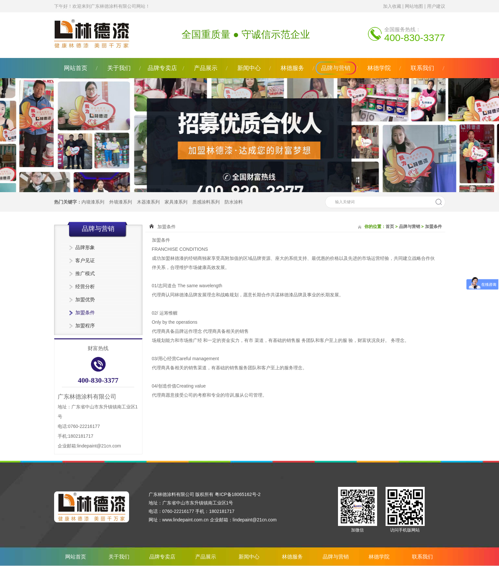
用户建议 (436, 6)
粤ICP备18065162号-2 (237, 494)
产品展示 (205, 68)
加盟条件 (85, 312)
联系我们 (422, 68)
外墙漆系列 (120, 202)
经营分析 (85, 286)
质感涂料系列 (206, 202)
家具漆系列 (176, 202)
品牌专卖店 (162, 68)
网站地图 (414, 6)
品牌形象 (85, 247)
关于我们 (119, 68)
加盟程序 (85, 325)
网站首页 (75, 68)
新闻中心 (249, 68)
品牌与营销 (335, 68)
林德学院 (379, 68)
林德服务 (292, 68)
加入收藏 (392, 6)
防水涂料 (234, 202)
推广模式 (85, 273)
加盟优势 (85, 299)
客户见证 (85, 260)
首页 (390, 226)
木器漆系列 (148, 202)
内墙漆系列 (92, 202)
